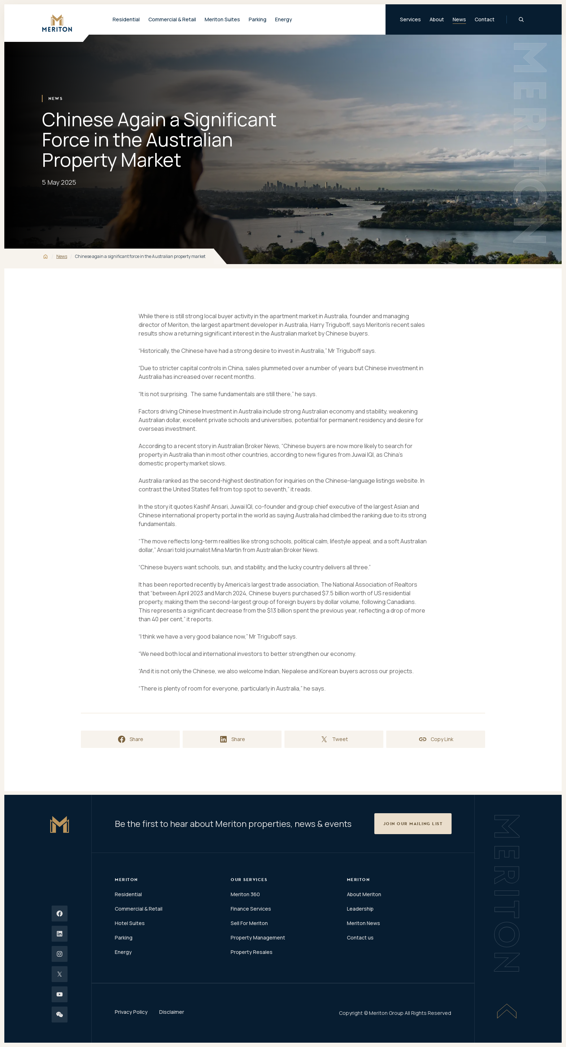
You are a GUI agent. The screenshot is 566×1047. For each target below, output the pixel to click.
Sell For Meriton (249, 923)
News (459, 19)
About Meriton (364, 894)
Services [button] (410, 19)
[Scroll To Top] (506, 1010)
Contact (485, 19)
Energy (283, 19)
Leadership (360, 908)
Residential (128, 894)
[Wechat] (60, 1014)
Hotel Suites (130, 923)
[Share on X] (333, 739)
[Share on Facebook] (130, 739)
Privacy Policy (131, 1011)
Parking (257, 19)
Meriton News (363, 923)
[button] (413, 824)
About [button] (437, 19)
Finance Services (251, 908)
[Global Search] (521, 19)
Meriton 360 (245, 894)
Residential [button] (126, 19)
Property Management (258, 937)
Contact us (360, 937)
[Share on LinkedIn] (232, 739)
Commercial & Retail (138, 908)
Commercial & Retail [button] (172, 19)
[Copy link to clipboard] (435, 739)
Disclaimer (171, 1011)
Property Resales (252, 952)
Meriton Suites (222, 19)
